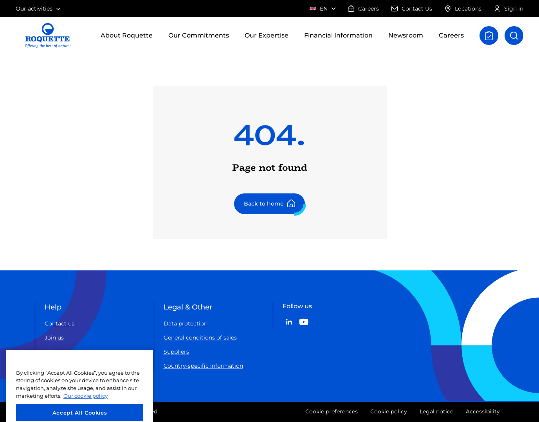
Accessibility (483, 411)
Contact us (59, 323)
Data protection (185, 323)
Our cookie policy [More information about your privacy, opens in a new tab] (85, 404)
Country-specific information (203, 365)
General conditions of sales (200, 337)
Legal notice (436, 411)
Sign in (508, 8)
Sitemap (56, 351)
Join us (54, 337)
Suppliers (176, 351)
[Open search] (514, 35)
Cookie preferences (331, 411)
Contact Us (411, 8)
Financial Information (338, 35)
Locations (463, 8)
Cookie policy (388, 411)
